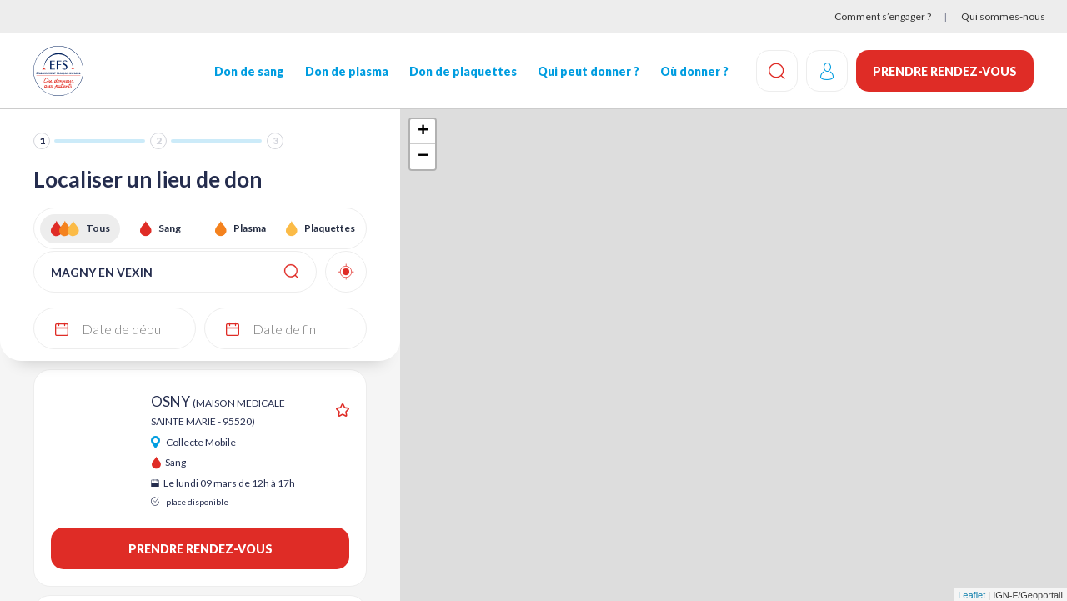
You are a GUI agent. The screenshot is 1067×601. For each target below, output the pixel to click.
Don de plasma (346, 71)
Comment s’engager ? (882, 16)
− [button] (423, 156)
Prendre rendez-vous (945, 71)
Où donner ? (694, 71)
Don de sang (249, 71)
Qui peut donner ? (588, 71)
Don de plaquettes (463, 71)
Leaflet (971, 595)
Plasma (249, 228)
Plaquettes (329, 228)
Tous (98, 228)
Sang (169, 228)
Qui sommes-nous (1003, 16)
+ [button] (423, 131)
